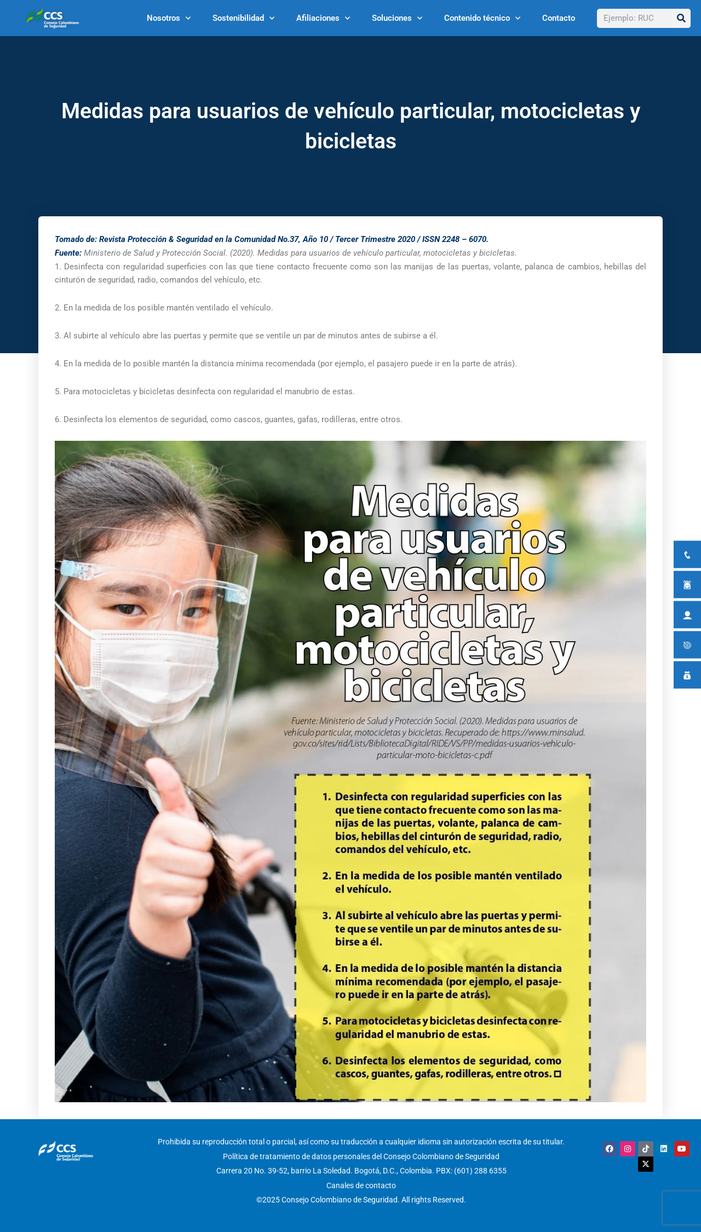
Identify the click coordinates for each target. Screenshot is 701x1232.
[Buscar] (681, 18)
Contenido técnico (482, 18)
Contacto (558, 18)
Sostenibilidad (243, 18)
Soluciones (397, 18)
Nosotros (169, 18)
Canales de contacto (361, 1184)
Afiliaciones (323, 18)
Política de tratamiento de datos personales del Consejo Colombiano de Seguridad (361, 1156)
